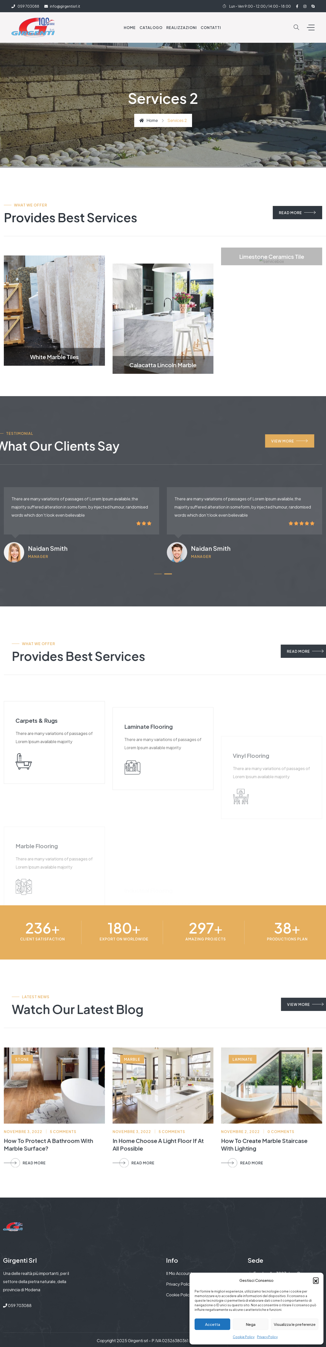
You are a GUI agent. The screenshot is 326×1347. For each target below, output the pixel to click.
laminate (243, 1151)
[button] (315, 1280)
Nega (250, 1324)
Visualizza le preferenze (295, 1324)
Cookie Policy (243, 1337)
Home (130, 27)
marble (132, 1151)
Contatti (211, 27)
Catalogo (151, 27)
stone (22, 1151)
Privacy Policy (267, 1337)
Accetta (212, 1324)
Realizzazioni (181, 27)
